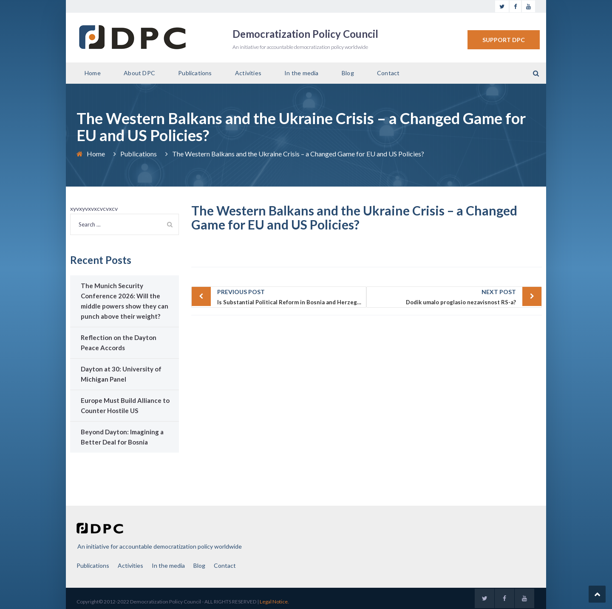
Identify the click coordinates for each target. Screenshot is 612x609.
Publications (195, 72)
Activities (248, 72)
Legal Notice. (274, 601)
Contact (388, 72)
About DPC (139, 72)
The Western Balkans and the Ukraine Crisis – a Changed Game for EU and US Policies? (354, 217)
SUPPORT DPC (503, 39)
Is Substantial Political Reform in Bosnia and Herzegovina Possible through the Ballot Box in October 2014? (292, 296)
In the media (301, 72)
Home (93, 72)
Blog (348, 72)
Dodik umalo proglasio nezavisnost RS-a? (443, 296)
